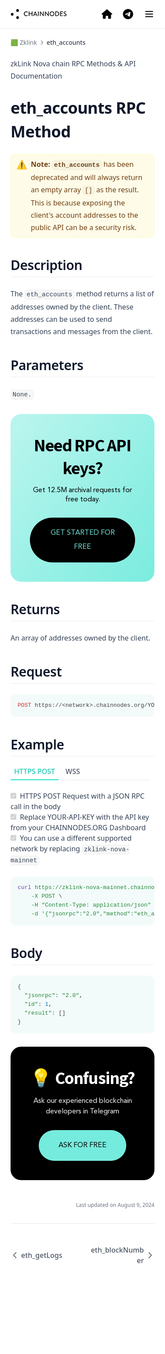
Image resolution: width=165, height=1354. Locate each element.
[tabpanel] (82, 852)
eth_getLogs (36, 1255)
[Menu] (149, 14)
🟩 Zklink (24, 42)
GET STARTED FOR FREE (83, 540)
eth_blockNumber (122, 1255)
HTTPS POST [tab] (34, 771)
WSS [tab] (73, 771)
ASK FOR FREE (82, 1145)
